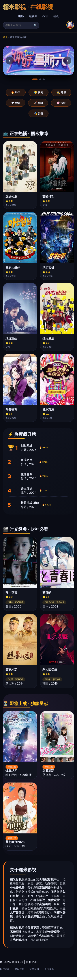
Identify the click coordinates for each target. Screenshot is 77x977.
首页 (5, 37)
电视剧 (33, 16)
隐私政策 (19, 969)
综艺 (45, 16)
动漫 (56, 16)
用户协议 (5, 969)
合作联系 (49, 969)
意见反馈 (34, 969)
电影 (21, 16)
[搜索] (19, 25)
